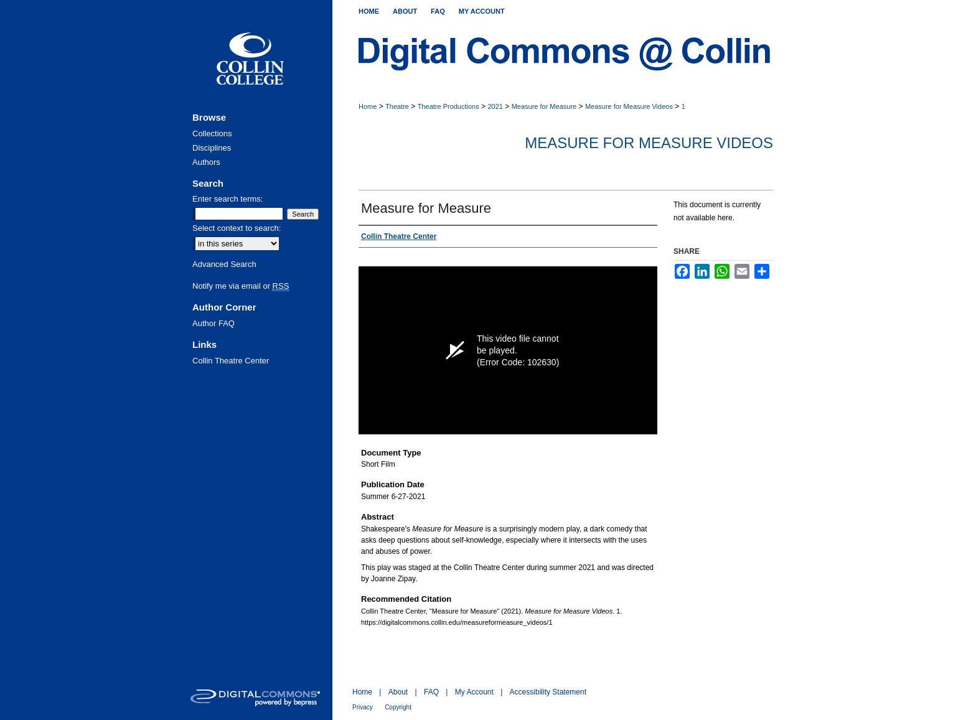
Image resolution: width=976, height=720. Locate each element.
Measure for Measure (544, 106)
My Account (474, 692)
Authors (206, 162)
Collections (212, 133)
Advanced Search (224, 264)
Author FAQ (213, 323)
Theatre (397, 106)
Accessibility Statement (548, 692)
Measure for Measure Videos (629, 106)
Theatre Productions (448, 106)
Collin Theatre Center (230, 360)
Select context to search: (236, 228)
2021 (494, 106)
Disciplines (211, 147)
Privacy (362, 707)
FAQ (431, 692)
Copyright (398, 707)
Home (368, 106)
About (398, 692)
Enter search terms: (227, 198)
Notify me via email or (240, 286)
